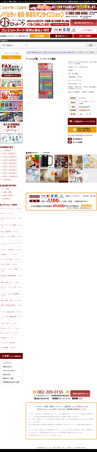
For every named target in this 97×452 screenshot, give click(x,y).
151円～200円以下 (10, 160)
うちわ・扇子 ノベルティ (9, 323)
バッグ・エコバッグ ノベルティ (11, 208)
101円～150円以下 (10, 157)
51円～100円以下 (9, 154)
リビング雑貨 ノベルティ (9, 264)
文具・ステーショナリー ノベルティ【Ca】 (55, 52)
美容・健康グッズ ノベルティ (10, 282)
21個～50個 (7, 192)
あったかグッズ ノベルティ (10, 333)
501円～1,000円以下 (10, 176)
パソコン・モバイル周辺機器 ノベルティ (11, 294)
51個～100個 (7, 195)
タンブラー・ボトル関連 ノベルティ (11, 226)
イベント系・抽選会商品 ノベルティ (11, 317)
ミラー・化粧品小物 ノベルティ (11, 312)
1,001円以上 (7, 180)
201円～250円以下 (10, 163)
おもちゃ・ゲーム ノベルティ (10, 328)
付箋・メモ (71, 52)
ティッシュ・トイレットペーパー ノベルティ (12, 244)
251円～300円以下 (10, 167)
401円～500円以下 (10, 173)
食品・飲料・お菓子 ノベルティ (11, 300)
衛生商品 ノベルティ (8, 338)
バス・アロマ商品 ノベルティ (10, 259)
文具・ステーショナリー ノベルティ (11, 219)
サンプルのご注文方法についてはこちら (80, 135)
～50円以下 (7, 150)
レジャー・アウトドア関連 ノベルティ (11, 270)
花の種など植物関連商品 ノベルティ (11, 276)
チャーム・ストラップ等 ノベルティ (11, 288)
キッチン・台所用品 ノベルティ (11, 249)
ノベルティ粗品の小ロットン (34, 52)
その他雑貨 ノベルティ (8, 347)
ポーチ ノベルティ (7, 213)
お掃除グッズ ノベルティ (9, 254)
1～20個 (6, 189)
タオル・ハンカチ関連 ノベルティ (11, 237)
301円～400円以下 (10, 170)
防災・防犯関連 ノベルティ (10, 231)
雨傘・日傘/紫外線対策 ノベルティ (11, 306)
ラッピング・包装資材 (8, 342)
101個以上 (7, 199)
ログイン (11, 57)
